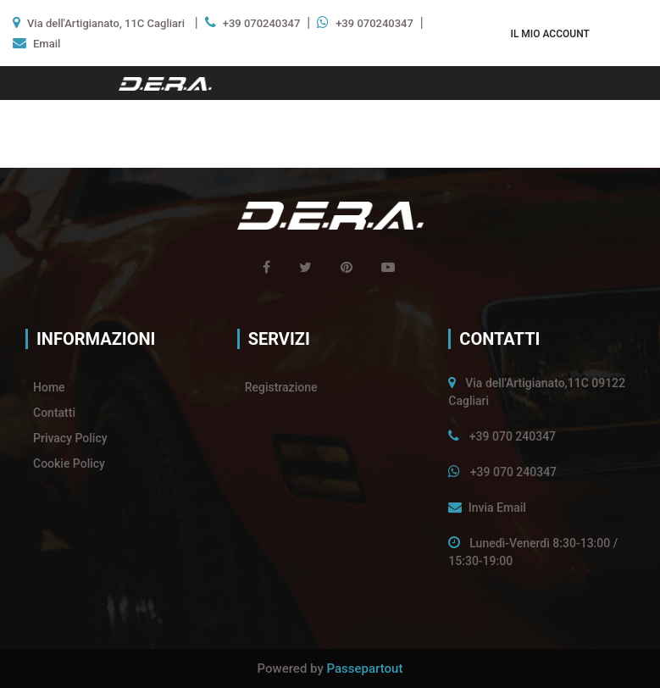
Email (46, 43)
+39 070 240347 (512, 436)
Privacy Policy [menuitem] (70, 438)
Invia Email (497, 507)
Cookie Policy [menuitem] (69, 463)
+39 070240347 (262, 23)
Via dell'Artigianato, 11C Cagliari (106, 23)
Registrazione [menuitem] (281, 387)
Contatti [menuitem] (54, 412)
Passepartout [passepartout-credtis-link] (365, 668)
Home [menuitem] (49, 387)
